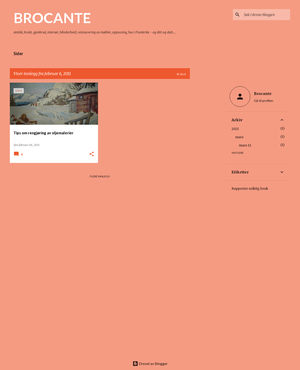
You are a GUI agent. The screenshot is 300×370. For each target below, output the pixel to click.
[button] (91, 154)
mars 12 (245, 145)
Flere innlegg (100, 176)
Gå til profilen (263, 101)
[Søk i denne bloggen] (266, 14)
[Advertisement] (208, 151)
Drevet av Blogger (150, 363)
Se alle (181, 74)
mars (239, 137)
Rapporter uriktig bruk (250, 188)
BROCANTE (52, 17)
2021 (235, 129)
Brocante (263, 93)
